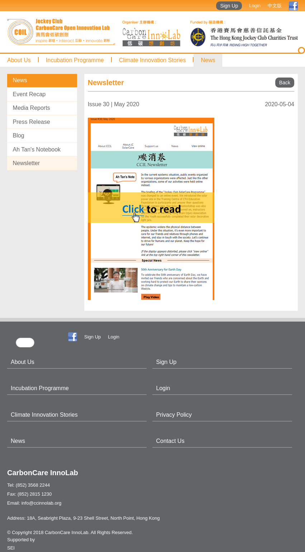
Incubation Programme (75, 60)
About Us (19, 60)
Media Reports (31, 108)
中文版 (275, 5)
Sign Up (229, 6)
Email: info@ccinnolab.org (34, 503)
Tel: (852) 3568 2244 (28, 485)
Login (255, 5)
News (208, 60)
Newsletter (26, 163)
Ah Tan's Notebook (37, 149)
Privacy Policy (174, 415)
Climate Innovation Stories (152, 60)
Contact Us (170, 441)
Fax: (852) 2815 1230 (29, 494)
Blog (18, 135)
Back (284, 82)
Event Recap (29, 94)
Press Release (31, 122)
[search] (25, 342)
